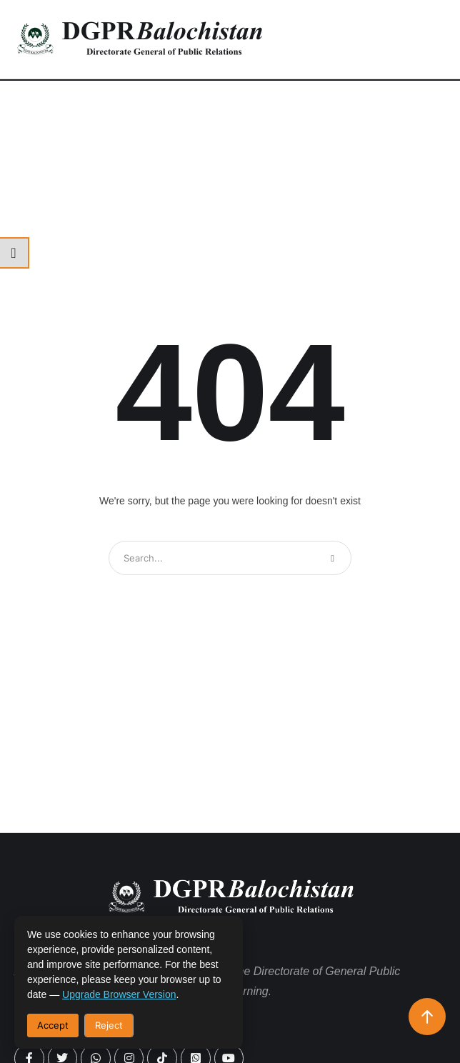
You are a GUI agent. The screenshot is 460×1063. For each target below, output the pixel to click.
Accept (53, 1025)
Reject (109, 1025)
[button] (428, 39)
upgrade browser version (119, 994)
